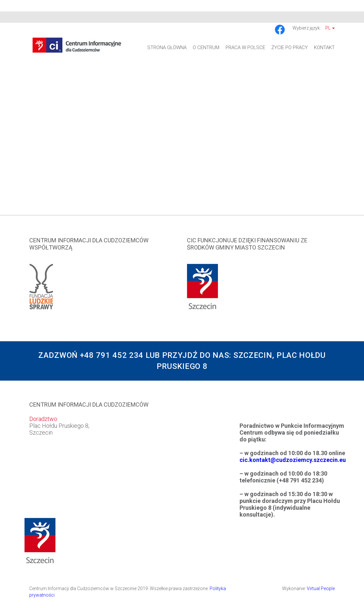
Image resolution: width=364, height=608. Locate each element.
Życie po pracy (289, 47)
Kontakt (324, 47)
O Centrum (206, 47)
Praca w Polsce (245, 47)
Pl (330, 28)
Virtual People (321, 588)
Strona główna (167, 47)
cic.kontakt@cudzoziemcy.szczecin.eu (293, 459)
